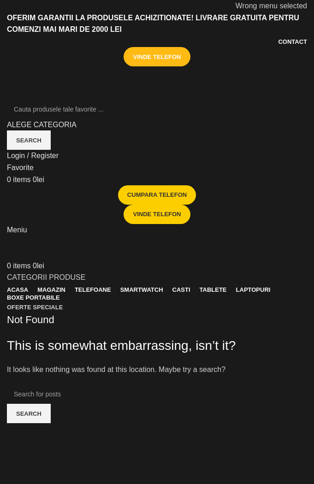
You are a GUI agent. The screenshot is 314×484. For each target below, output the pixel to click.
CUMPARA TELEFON (157, 194)
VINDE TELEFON (157, 56)
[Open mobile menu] (17, 230)
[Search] (157, 109)
